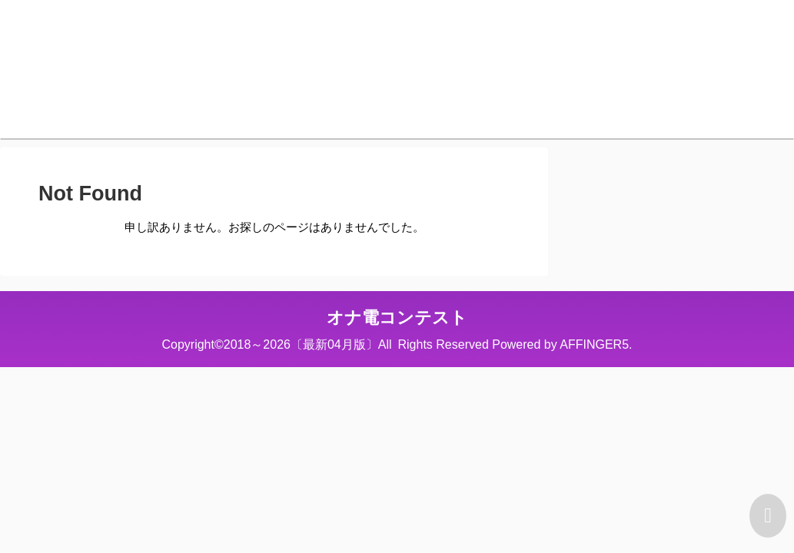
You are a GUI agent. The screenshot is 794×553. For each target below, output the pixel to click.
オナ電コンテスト (397, 317)
